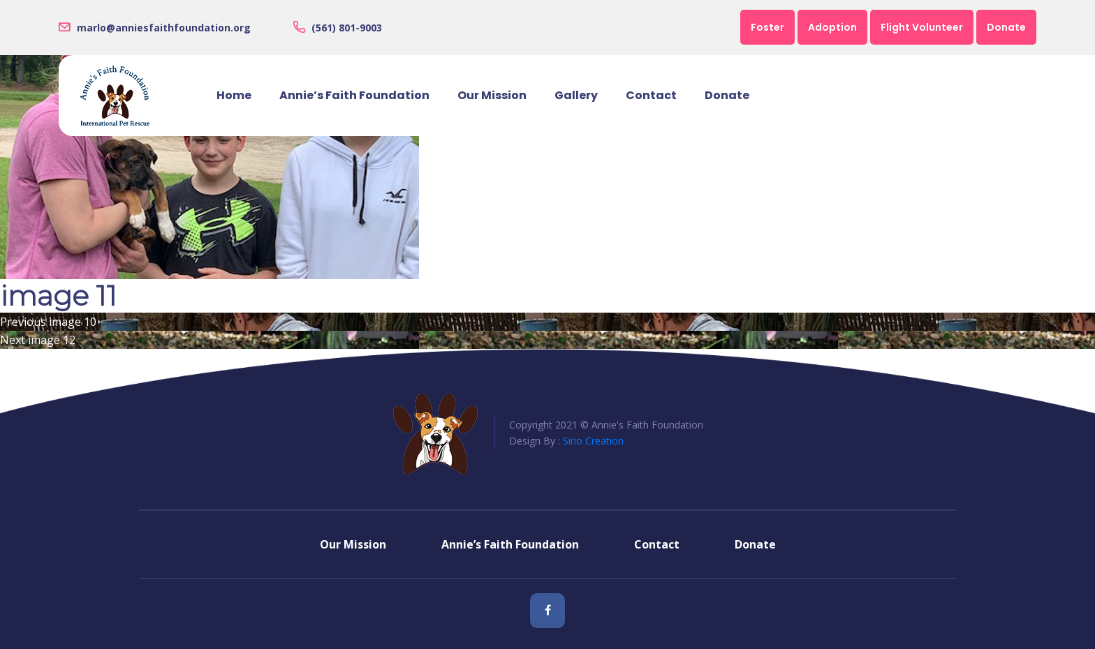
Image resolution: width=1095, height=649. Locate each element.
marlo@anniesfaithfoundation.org (164, 27)
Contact (651, 95)
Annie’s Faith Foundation (354, 95)
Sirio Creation (593, 440)
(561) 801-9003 (346, 27)
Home (233, 95)
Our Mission (492, 95)
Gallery (576, 95)
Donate (727, 95)
